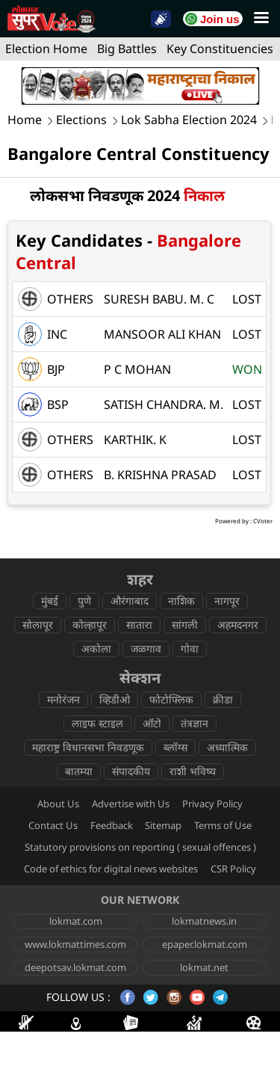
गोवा (190, 648)
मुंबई (49, 601)
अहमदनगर (237, 624)
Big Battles (127, 48)
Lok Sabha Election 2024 (189, 120)
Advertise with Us (130, 803)
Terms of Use (223, 825)
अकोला (96, 648)
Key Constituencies (220, 48)
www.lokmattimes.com (75, 944)
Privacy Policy (212, 803)
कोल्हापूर (89, 624)
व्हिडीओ (114, 699)
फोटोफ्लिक (171, 699)
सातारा (139, 624)
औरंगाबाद (130, 601)
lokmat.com (75, 921)
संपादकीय (131, 771)
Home (24, 120)
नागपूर (227, 601)
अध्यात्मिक (227, 747)
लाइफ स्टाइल (97, 723)
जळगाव (146, 648)
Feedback (111, 825)
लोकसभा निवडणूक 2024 (127, 195)
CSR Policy (233, 868)
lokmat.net (204, 967)
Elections (81, 120)
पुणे (84, 601)
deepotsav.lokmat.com (75, 967)
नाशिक (181, 601)
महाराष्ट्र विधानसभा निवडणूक (88, 747)
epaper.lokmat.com (204, 944)
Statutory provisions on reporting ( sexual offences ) (140, 847)
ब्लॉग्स (175, 747)
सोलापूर (37, 624)
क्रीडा (223, 699)
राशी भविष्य (192, 771)
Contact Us (53, 825)
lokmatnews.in (204, 921)
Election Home (46, 48)
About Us (58, 803)
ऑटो (152, 723)
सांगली (185, 624)
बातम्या (79, 771)
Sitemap (163, 825)
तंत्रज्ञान (194, 723)
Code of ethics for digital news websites (111, 868)
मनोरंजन (63, 699)
